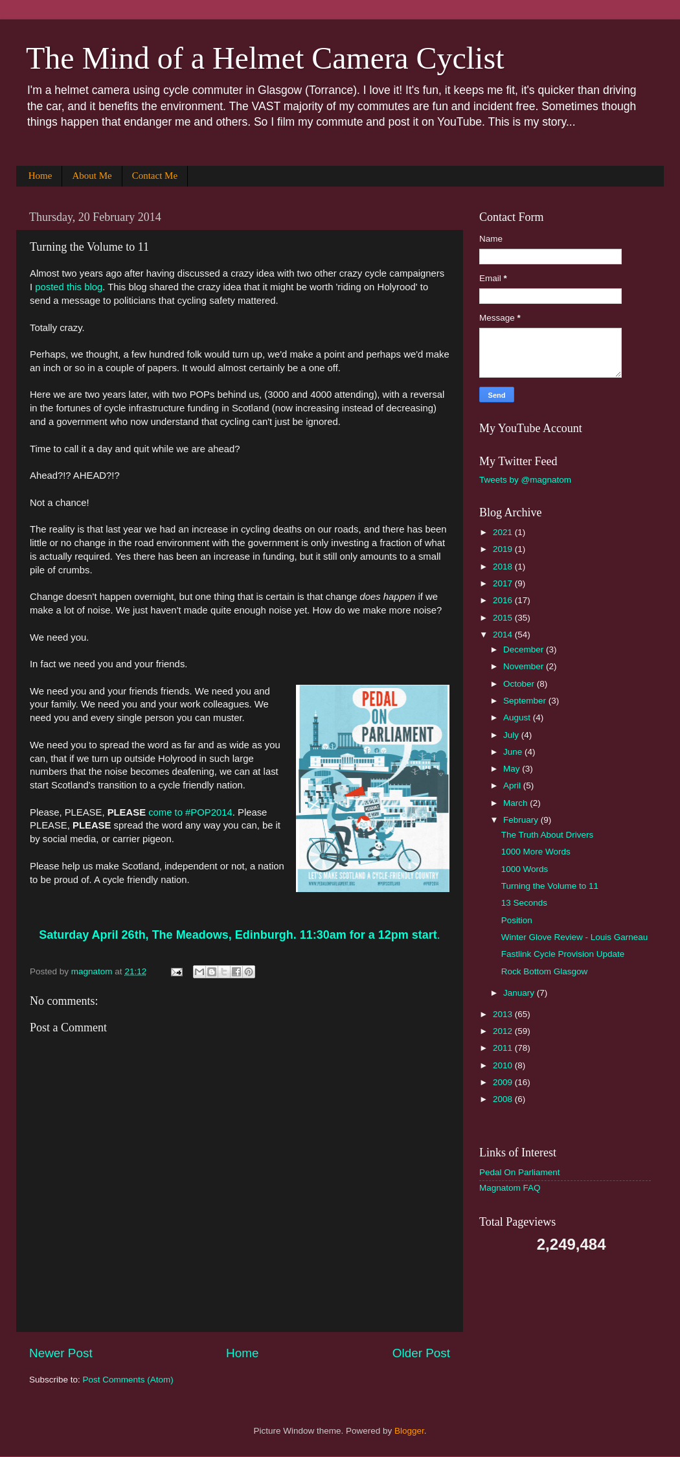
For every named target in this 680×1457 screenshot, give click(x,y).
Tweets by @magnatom (525, 480)
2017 (504, 583)
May (512, 769)
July (512, 735)
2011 (504, 1048)
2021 (504, 532)
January (520, 993)
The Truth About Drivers (547, 835)
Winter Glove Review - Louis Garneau (574, 937)
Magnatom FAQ (510, 1188)
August (518, 717)
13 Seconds (524, 903)
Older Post (421, 1353)
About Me (91, 175)
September (526, 701)
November (524, 666)
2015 (504, 618)
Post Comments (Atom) (128, 1379)
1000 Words (525, 869)
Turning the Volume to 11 (549, 886)
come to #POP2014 (190, 812)
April (513, 785)
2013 (504, 1014)
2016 (504, 600)
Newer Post (61, 1353)
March (516, 803)
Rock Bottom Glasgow (544, 971)
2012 (504, 1031)
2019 (504, 549)
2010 (504, 1065)
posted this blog (68, 287)
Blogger (409, 1431)
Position (516, 920)
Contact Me (154, 175)
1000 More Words (536, 851)
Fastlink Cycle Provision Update (563, 954)
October (520, 684)
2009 (504, 1082)
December (524, 649)
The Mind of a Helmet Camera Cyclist (265, 58)
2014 (504, 634)
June (514, 752)
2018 (504, 566)
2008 (504, 1099)
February (522, 820)
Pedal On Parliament (519, 1172)
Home (40, 175)
